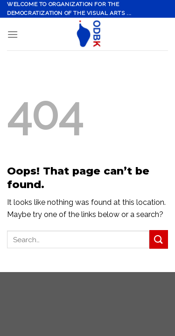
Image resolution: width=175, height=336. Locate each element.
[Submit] (158, 239)
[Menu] (12, 34)
